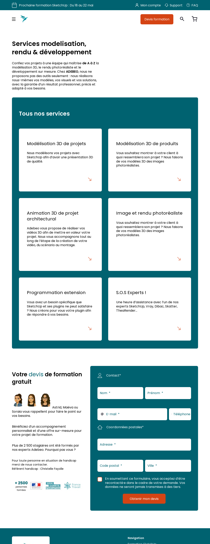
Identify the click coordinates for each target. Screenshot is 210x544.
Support (174, 5)
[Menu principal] (14, 19)
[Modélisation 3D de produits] (149, 160)
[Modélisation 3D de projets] (60, 160)
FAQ (192, 5)
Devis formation (156, 19)
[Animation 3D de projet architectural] (60, 234)
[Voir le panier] (194, 19)
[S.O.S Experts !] (149, 309)
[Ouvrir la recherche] (182, 19)
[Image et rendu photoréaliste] (149, 234)
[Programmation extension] (60, 309)
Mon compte (148, 5)
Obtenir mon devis (144, 499)
